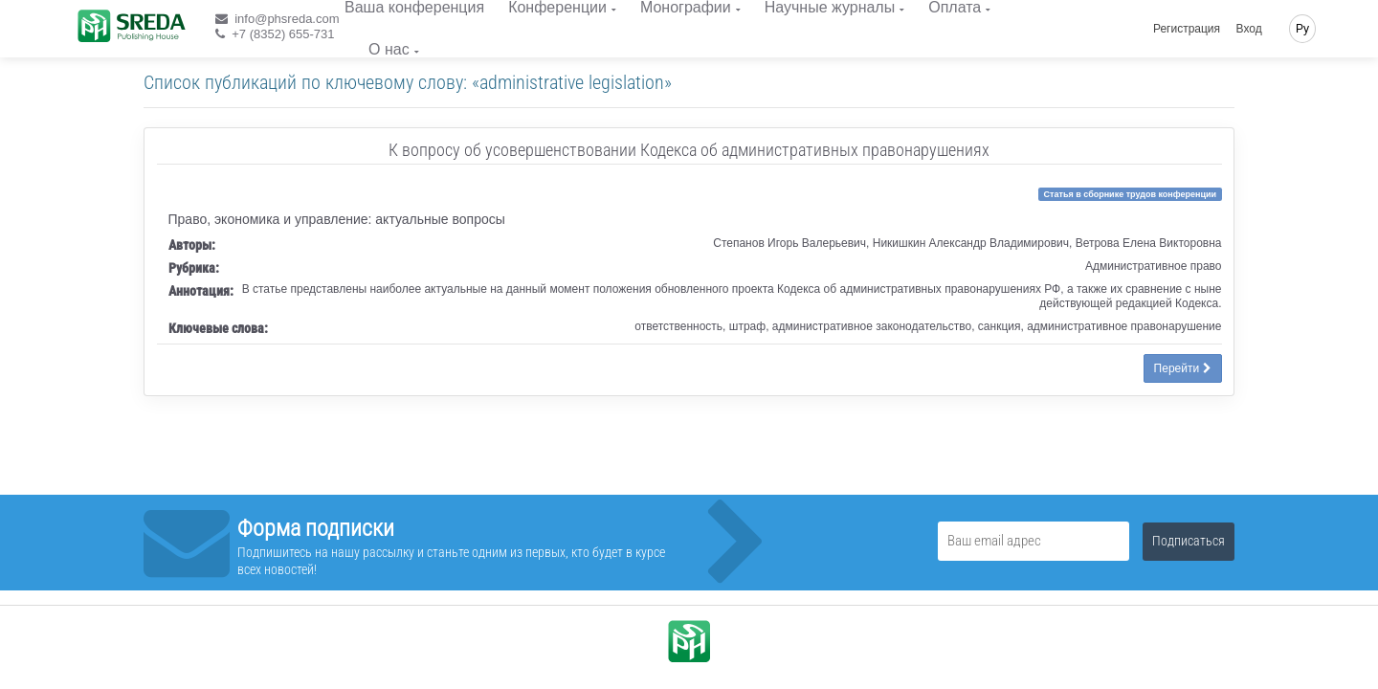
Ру (1302, 28)
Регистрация (1186, 28)
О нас (389, 49)
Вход (1249, 28)
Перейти (1182, 368)
